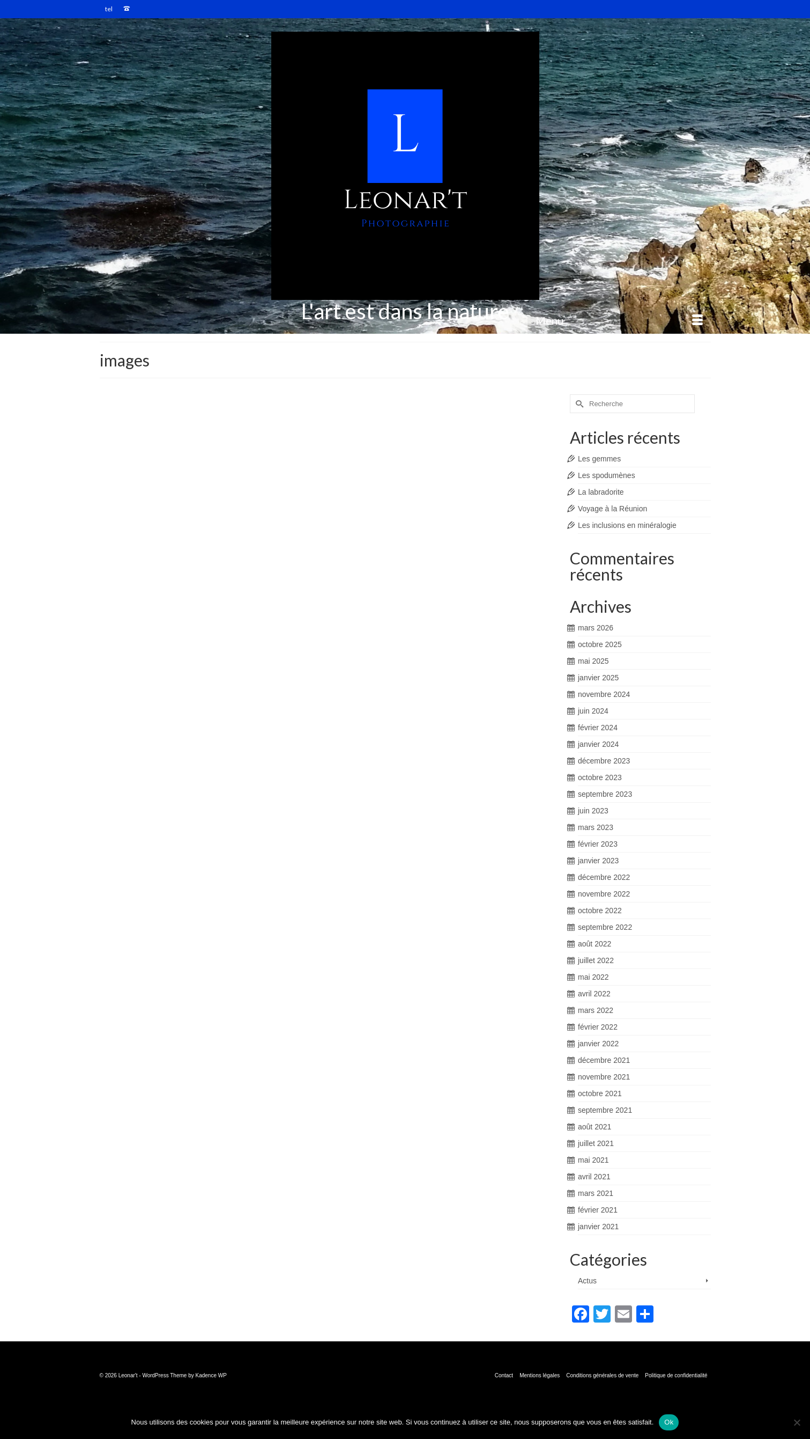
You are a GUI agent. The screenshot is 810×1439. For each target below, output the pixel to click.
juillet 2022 (596, 960)
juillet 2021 (596, 1143)
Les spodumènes (606, 475)
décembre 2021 (604, 1060)
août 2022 (594, 943)
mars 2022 (595, 1010)
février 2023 (598, 844)
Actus (587, 1280)
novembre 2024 (604, 694)
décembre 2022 (604, 877)
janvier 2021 (598, 1226)
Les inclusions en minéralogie (627, 525)
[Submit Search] (578, 403)
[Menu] (619, 320)
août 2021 (594, 1126)
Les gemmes (599, 458)
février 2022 (598, 1027)
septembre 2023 (605, 794)
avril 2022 (594, 993)
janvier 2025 (598, 677)
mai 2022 (593, 977)
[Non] (796, 1422)
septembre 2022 (605, 927)
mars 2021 (595, 1193)
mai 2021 (593, 1160)
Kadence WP (211, 1375)
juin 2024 (593, 711)
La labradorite (601, 492)
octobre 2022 (600, 910)
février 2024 (598, 727)
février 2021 (598, 1210)
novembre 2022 (604, 894)
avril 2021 (594, 1176)
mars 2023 (595, 827)
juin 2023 (593, 810)
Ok (668, 1422)
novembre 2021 (604, 1077)
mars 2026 (595, 627)
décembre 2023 (604, 761)
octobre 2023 (600, 777)
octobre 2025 (600, 644)
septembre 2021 (605, 1110)
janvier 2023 (598, 860)
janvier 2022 (598, 1043)
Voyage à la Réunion (612, 508)
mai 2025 (593, 661)
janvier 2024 (598, 744)
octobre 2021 (600, 1093)
